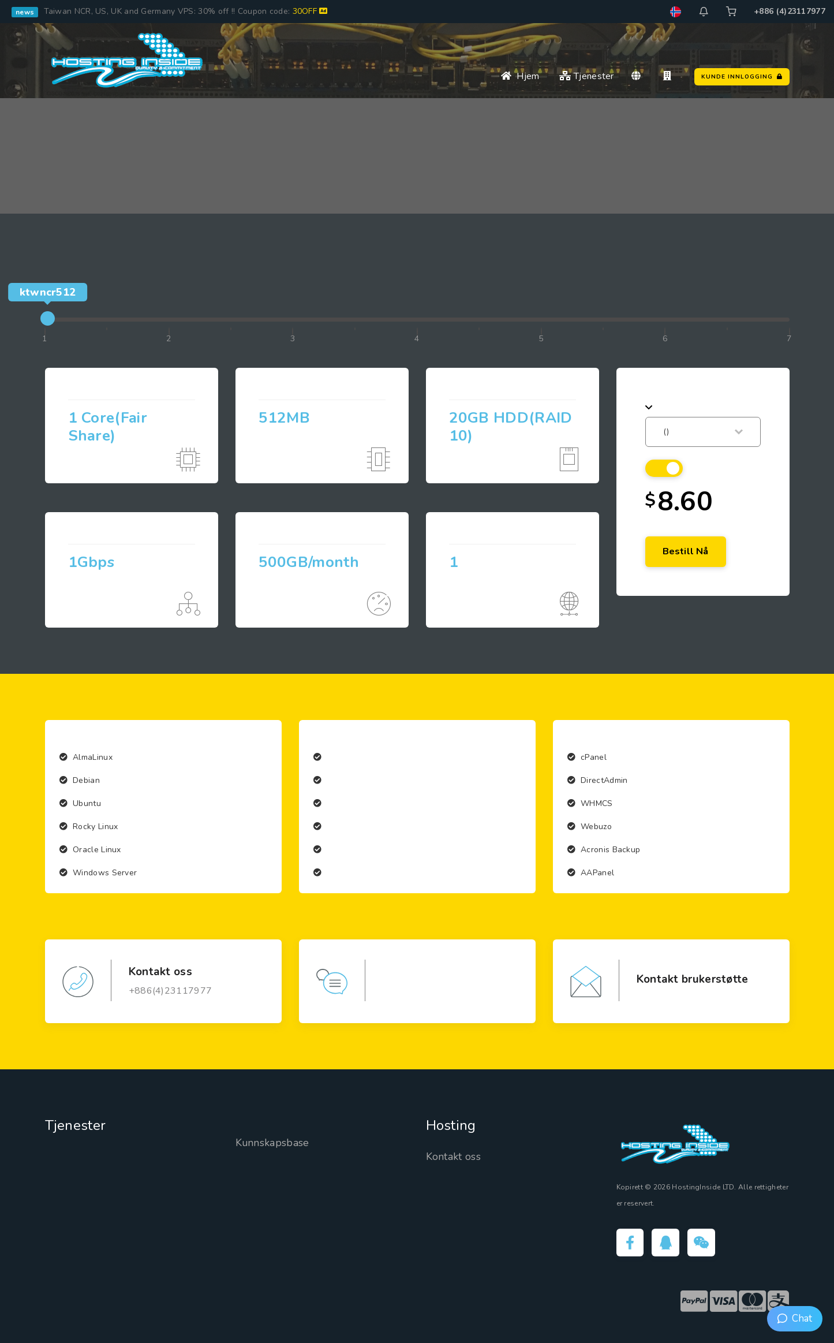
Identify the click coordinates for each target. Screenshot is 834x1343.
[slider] (47, 318)
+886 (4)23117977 (789, 11)
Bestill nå (686, 551)
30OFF (310, 11)
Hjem (520, 76)
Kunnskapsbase (272, 1143)
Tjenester (586, 76)
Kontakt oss (453, 1156)
